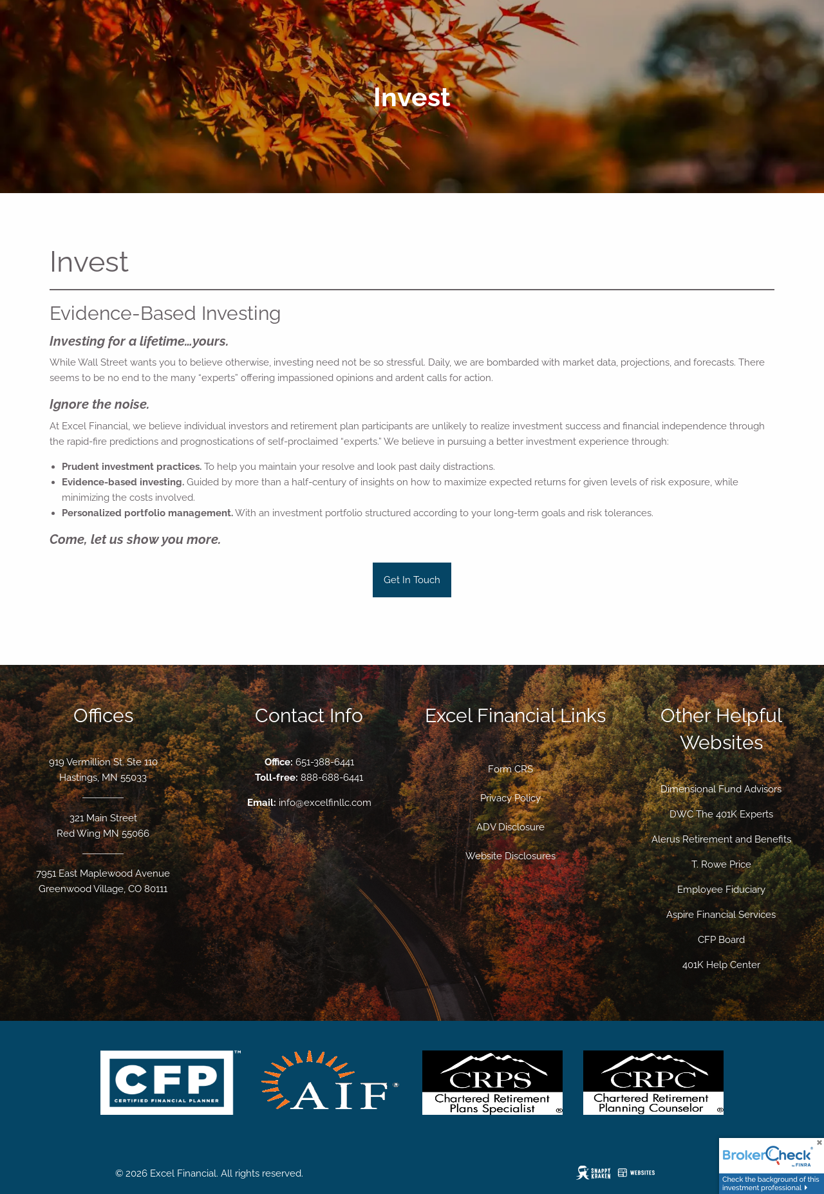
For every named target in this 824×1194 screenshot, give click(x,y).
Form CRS (510, 769)
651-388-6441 (324, 762)
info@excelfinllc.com (325, 802)
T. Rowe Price (721, 864)
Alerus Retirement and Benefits (721, 839)
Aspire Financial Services (721, 914)
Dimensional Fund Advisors (721, 789)
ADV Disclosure (510, 827)
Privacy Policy (510, 798)
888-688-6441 (332, 777)
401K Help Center (721, 965)
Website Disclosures (510, 856)
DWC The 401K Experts (721, 814)
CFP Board (721, 940)
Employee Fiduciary (721, 889)
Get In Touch (412, 580)
